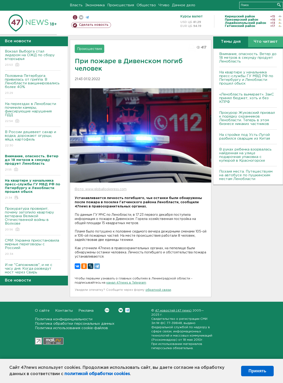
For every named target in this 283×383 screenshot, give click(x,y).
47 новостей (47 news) (173, 310)
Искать (279, 5)
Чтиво (163, 5)
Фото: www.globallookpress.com (100, 189)
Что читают (266, 41)
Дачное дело (183, 5)
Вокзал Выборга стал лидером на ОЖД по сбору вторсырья (33, 58)
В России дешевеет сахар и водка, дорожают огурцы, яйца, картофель (33, 139)
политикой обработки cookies (97, 374)
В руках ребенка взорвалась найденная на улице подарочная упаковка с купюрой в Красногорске (245, 155)
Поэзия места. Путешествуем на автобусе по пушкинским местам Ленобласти (246, 175)
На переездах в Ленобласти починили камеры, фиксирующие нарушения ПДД (33, 112)
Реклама (86, 310)
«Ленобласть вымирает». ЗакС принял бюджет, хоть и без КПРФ (246, 98)
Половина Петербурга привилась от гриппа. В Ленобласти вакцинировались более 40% (33, 84)
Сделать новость (93, 24)
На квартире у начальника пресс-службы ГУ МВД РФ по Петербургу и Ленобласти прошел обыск (246, 78)
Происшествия (120, 5)
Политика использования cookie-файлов (71, 328)
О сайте (42, 310)
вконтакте (81, 17)
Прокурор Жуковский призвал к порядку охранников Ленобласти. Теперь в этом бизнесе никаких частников (247, 118)
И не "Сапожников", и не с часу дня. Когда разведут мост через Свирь (33, 271)
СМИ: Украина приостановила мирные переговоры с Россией (33, 247)
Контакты (64, 310)
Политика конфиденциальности (63, 319)
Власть (76, 5)
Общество (146, 5)
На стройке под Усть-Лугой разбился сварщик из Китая (244, 136)
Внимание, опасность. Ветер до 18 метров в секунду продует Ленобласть (247, 57)
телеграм (87, 17)
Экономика (95, 5)
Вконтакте (107, 310)
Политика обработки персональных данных (75, 323)
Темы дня (231, 41)
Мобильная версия (75, 17)
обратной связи (158, 290)
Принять (257, 371)
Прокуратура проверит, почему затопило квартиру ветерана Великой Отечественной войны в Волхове (33, 219)
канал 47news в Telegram (126, 283)
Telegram (127, 310)
